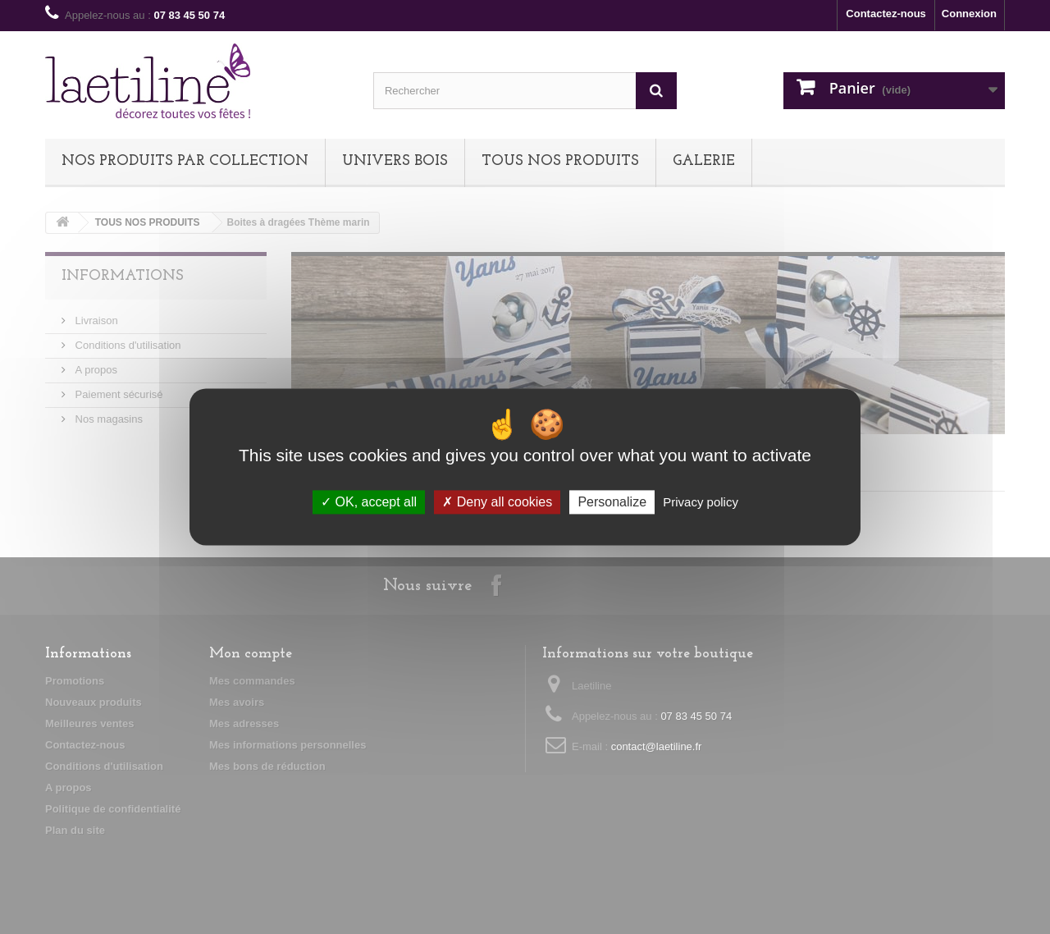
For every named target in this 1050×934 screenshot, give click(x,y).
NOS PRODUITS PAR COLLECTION (185, 161)
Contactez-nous (886, 13)
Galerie (704, 161)
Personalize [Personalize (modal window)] (612, 502)
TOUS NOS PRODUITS (560, 161)
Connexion (969, 13)
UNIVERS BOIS (395, 161)
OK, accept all (369, 502)
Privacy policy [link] (700, 502)
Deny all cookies (497, 502)
